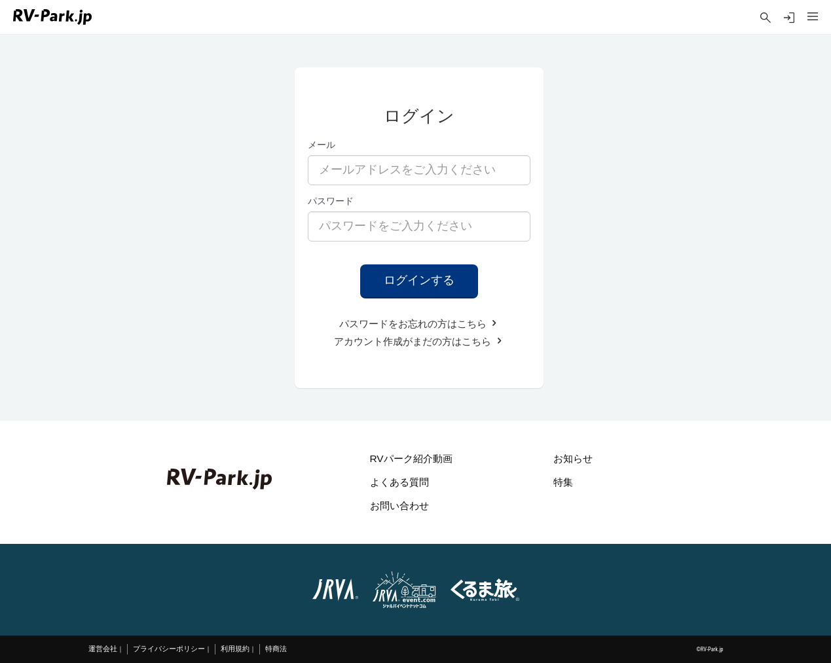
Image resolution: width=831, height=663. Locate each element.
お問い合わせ (399, 505)
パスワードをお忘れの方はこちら (419, 323)
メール (321, 144)
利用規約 (235, 649)
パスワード (331, 201)
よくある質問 (399, 482)
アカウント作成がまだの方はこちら (419, 341)
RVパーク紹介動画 (411, 458)
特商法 (276, 649)
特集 (563, 482)
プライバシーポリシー (169, 649)
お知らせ (573, 458)
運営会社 (102, 649)
